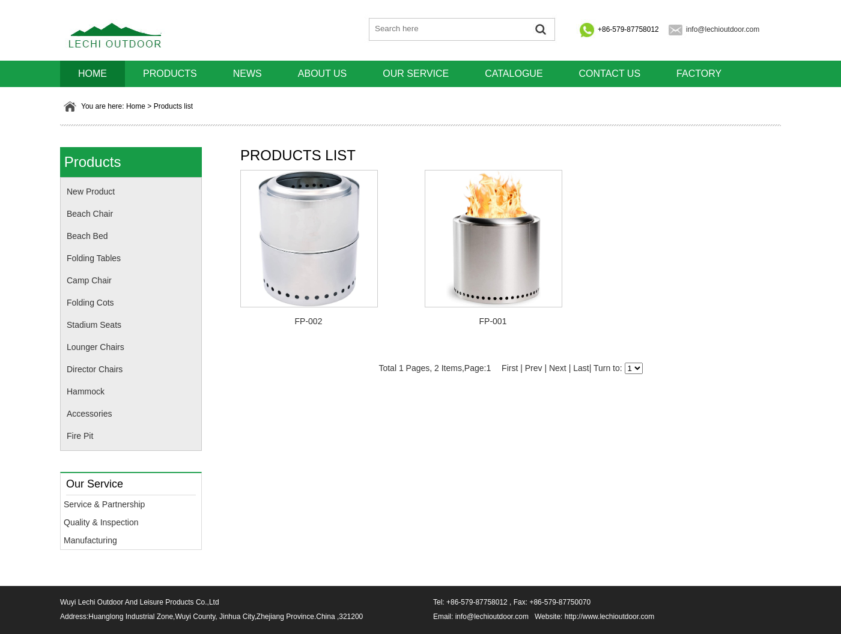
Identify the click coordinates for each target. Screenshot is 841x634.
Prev (533, 368)
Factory (698, 73)
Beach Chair (90, 214)
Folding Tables (94, 258)
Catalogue (513, 73)
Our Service (416, 73)
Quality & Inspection (101, 522)
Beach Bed (87, 236)
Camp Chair (89, 280)
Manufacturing (90, 540)
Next (557, 368)
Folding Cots (90, 302)
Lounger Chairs (95, 347)
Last (581, 368)
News (247, 73)
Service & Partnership (104, 504)
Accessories (89, 413)
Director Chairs (95, 369)
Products (170, 73)
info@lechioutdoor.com (722, 29)
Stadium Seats (94, 325)
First (510, 368)
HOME (92, 73)
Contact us (610, 73)
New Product (91, 191)
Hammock (86, 391)
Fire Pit (80, 436)
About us (322, 73)
